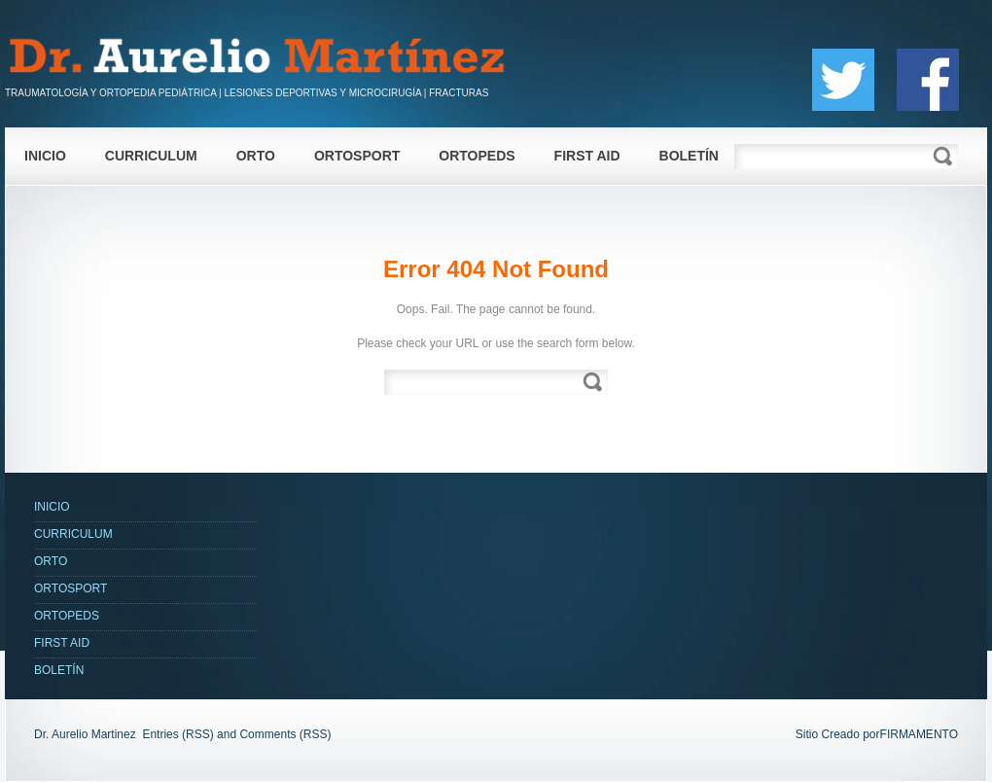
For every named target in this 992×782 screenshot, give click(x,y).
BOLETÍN (689, 155)
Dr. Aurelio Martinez (85, 734)
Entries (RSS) (177, 734)
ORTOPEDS (476, 155)
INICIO (45, 155)
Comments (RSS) (285, 734)
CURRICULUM (151, 155)
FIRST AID (587, 155)
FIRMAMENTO (919, 734)
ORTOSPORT (357, 155)
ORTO (255, 155)
